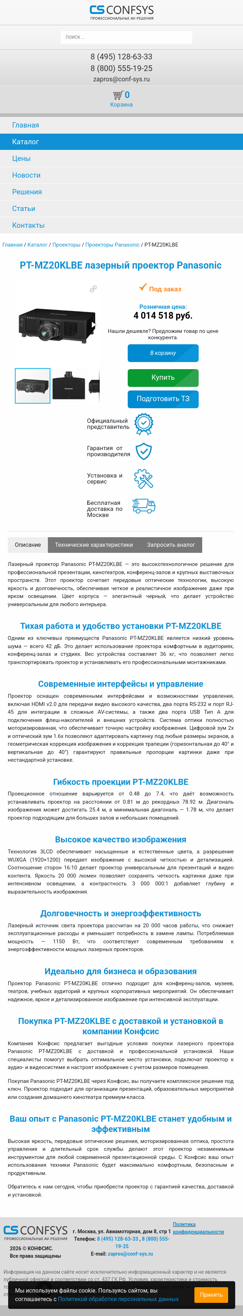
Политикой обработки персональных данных (118, 1299)
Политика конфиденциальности (198, 1228)
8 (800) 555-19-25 (121, 68)
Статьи (23, 208)
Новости (26, 175)
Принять (211, 1294)
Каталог (25, 141)
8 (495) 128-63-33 (121, 56)
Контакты (28, 225)
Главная (25, 125)
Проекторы (67, 245)
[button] (93, 289)
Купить (163, 377)
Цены (21, 158)
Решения (27, 192)
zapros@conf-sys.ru (121, 79)
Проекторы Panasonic (112, 245)
